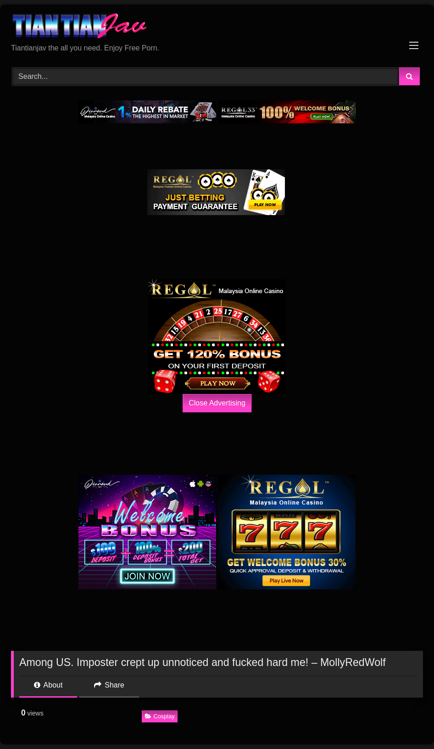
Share (109, 685)
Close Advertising (217, 403)
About (48, 685)
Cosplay (160, 716)
